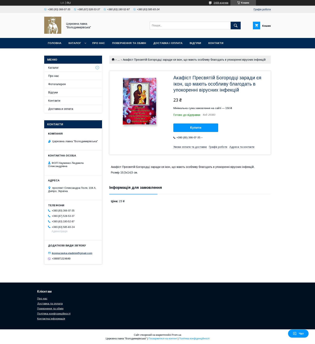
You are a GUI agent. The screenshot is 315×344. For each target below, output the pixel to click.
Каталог (75, 43)
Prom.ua (176, 335)
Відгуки (195, 43)
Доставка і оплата (167, 43)
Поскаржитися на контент (162, 338)
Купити (195, 127)
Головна (54, 43)
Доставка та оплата (50, 303)
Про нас (98, 43)
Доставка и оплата (60, 108)
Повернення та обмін (129, 43)
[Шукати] (236, 25)
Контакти (215, 43)
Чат (298, 333)
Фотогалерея (57, 84)
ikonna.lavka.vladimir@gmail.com (72, 252)
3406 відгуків (221, 2)
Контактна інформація (51, 318)
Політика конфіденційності (54, 313)
